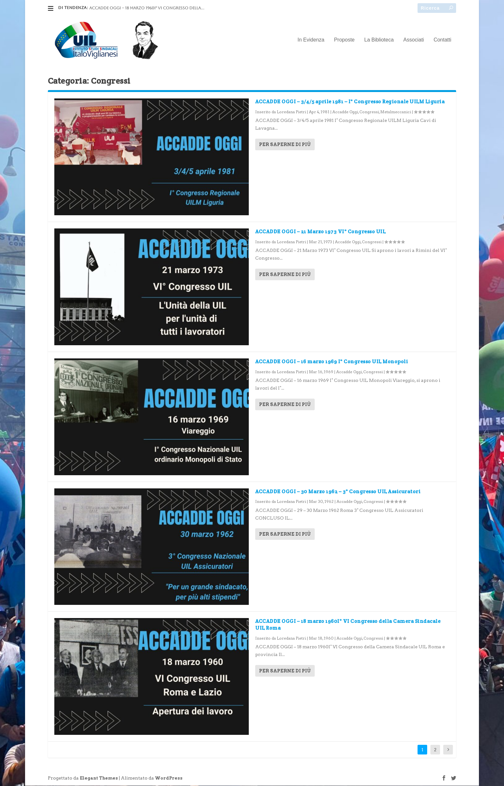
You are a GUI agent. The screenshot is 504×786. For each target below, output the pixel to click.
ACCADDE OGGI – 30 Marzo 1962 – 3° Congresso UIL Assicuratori (337, 491)
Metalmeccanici (395, 112)
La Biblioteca (379, 40)
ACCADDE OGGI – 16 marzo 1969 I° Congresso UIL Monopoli (331, 361)
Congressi (369, 112)
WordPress (169, 778)
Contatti (442, 40)
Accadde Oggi (345, 112)
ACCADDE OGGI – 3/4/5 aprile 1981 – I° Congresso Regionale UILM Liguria (350, 101)
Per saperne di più (285, 144)
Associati (413, 40)
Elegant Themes (99, 778)
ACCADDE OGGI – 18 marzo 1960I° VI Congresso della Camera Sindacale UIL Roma (347, 625)
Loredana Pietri (291, 112)
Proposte (344, 40)
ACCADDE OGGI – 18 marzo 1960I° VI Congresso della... (146, 8)
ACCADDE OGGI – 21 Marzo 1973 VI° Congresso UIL (320, 231)
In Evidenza (311, 40)
